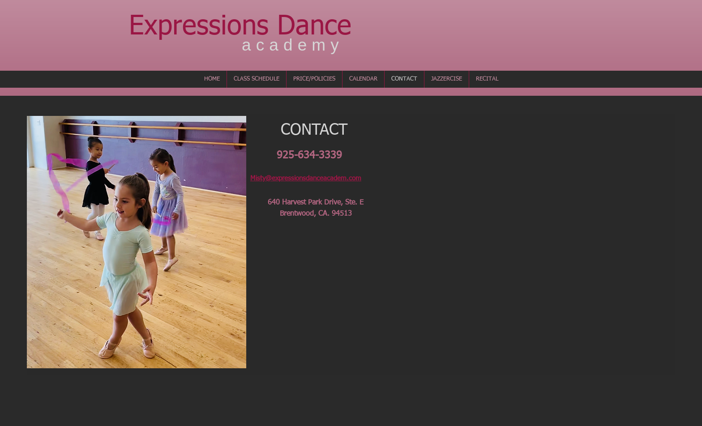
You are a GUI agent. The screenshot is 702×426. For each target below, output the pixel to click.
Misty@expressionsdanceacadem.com (305, 178)
